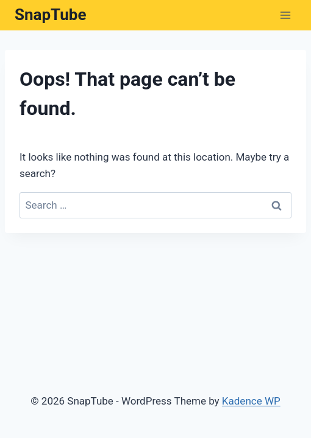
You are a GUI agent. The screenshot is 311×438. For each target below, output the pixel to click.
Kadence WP (251, 401)
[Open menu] (285, 14)
